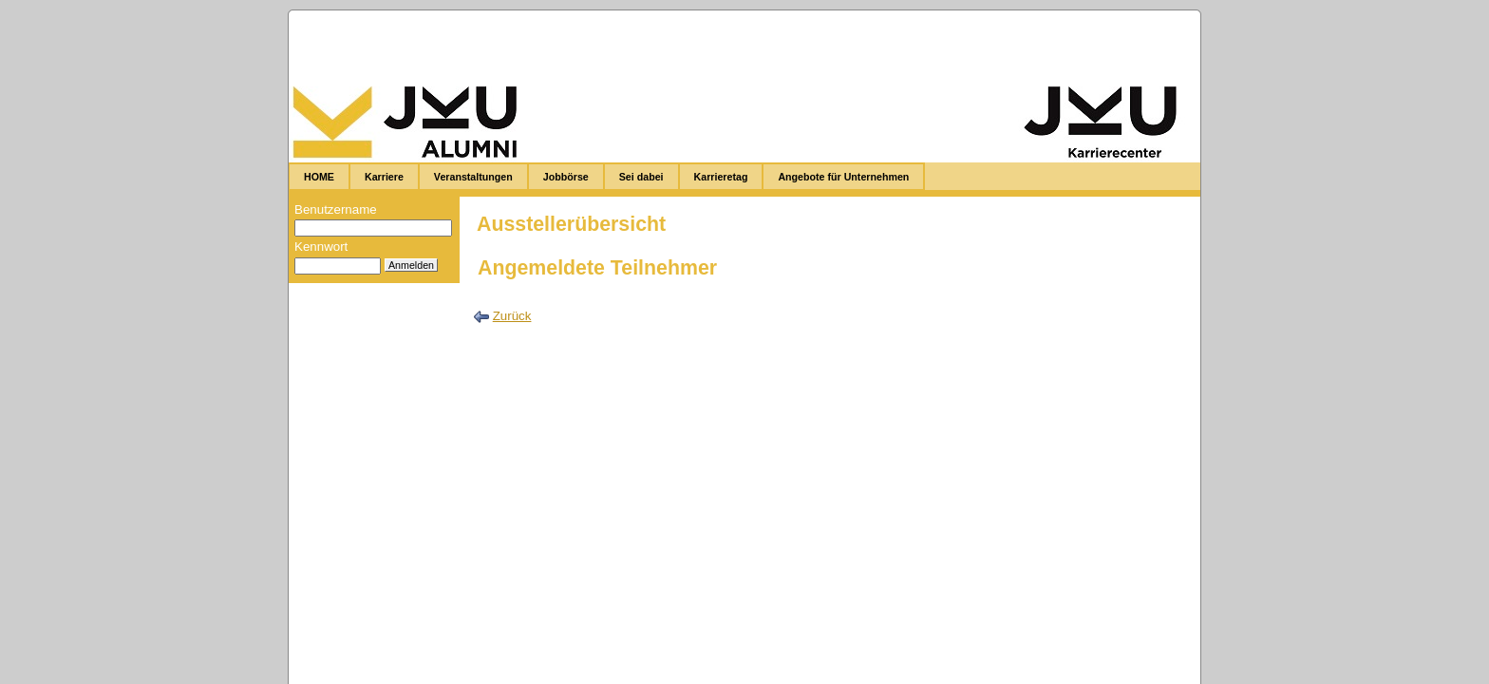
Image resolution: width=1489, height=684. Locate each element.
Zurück (512, 316)
